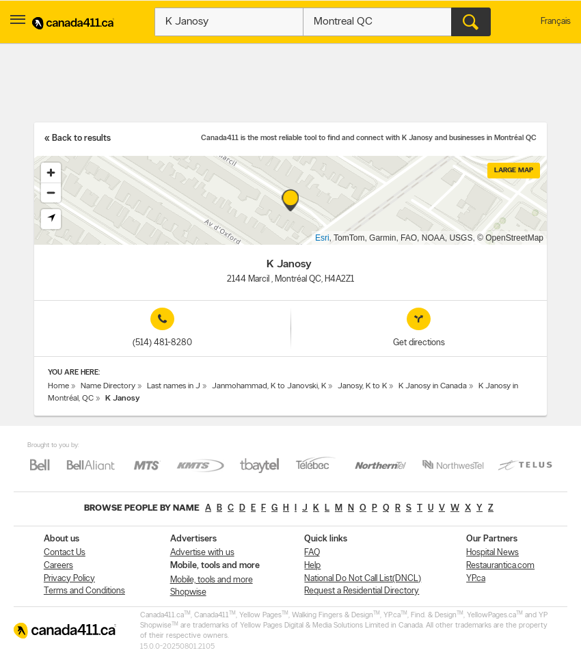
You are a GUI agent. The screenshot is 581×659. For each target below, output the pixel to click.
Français (556, 21)
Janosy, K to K (362, 386)
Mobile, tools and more (211, 580)
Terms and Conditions (84, 591)
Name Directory (108, 386)
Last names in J (173, 386)
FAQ (312, 552)
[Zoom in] (51, 173)
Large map (513, 170)
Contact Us (64, 552)
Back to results (81, 138)
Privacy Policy (69, 578)
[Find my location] (51, 219)
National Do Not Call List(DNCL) (362, 578)
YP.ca (475, 578)
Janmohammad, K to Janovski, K (269, 386)
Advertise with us (202, 552)
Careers (58, 565)
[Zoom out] (51, 192)
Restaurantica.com (500, 565)
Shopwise (188, 592)
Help (312, 565)
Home (58, 386)
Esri (322, 238)
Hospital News (492, 552)
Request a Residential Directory (361, 591)
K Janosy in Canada (432, 386)
